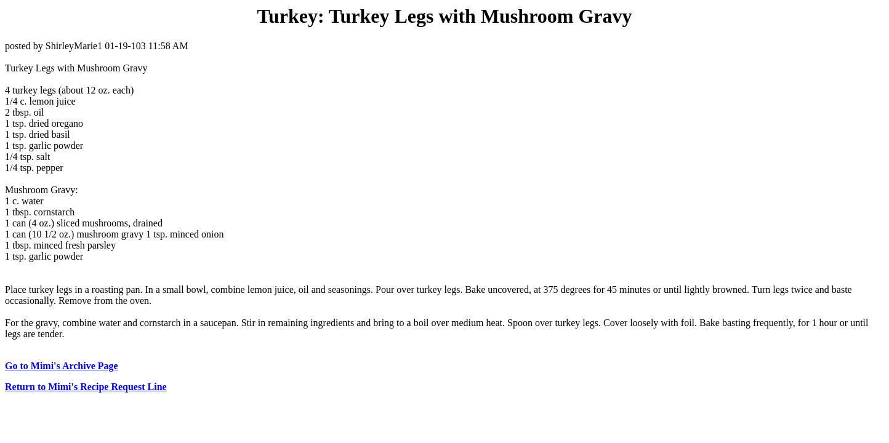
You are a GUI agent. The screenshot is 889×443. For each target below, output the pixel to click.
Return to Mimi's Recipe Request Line (86, 386)
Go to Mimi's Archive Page (61, 366)
